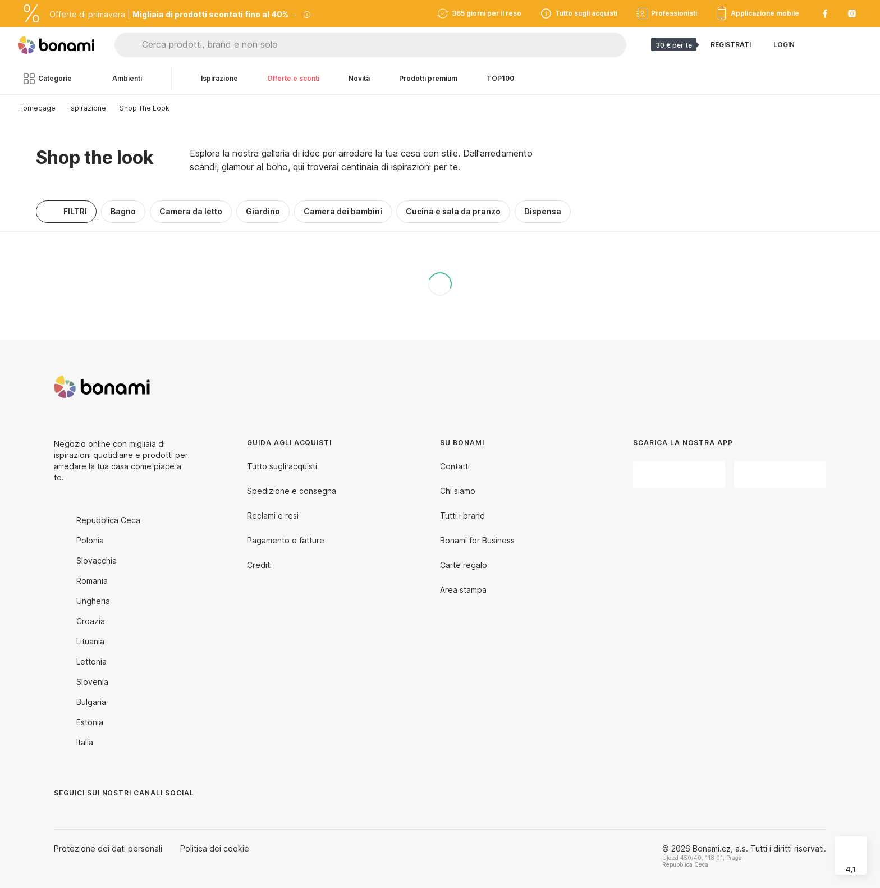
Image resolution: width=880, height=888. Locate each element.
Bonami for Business (477, 540)
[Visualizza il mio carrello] (848, 45)
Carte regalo (463, 565)
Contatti (455, 466)
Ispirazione (87, 108)
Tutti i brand (462, 515)
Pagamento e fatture (285, 540)
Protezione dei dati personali (108, 848)
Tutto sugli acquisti (282, 466)
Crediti (259, 565)
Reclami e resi (273, 515)
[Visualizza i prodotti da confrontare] (821, 45)
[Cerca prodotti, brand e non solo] (384, 45)
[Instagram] (90, 816)
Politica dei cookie (214, 848)
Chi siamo (457, 491)
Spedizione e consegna (291, 491)
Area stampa (463, 589)
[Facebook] (63, 816)
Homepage (37, 108)
